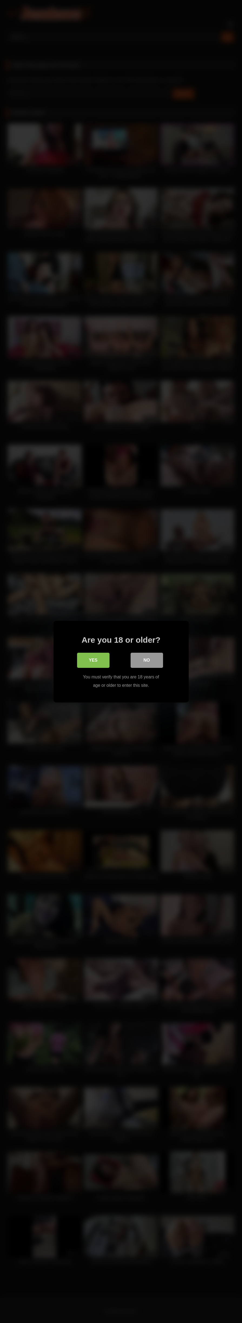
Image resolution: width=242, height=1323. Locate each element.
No (147, 660)
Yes (93, 660)
